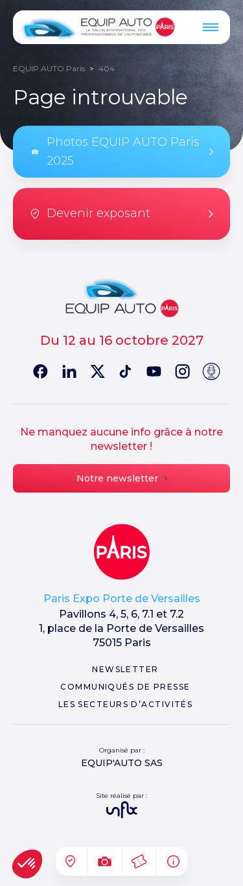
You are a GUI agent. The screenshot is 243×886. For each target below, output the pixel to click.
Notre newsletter (121, 478)
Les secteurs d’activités (125, 704)
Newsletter (125, 669)
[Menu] (211, 27)
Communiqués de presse (125, 687)
